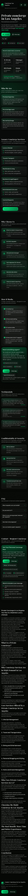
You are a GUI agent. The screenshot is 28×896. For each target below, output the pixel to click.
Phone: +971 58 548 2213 (10, 565)
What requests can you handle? (14, 505)
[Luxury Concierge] (9, 5)
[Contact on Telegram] (21, 5)
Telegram (5, 34)
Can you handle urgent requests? (14, 527)
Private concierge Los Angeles (9, 821)
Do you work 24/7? (14, 510)
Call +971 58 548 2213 (9, 375)
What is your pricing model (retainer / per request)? (14, 516)
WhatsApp (16, 34)
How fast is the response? (14, 522)
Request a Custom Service (10, 209)
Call (4, 38)
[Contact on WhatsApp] (25, 5)
